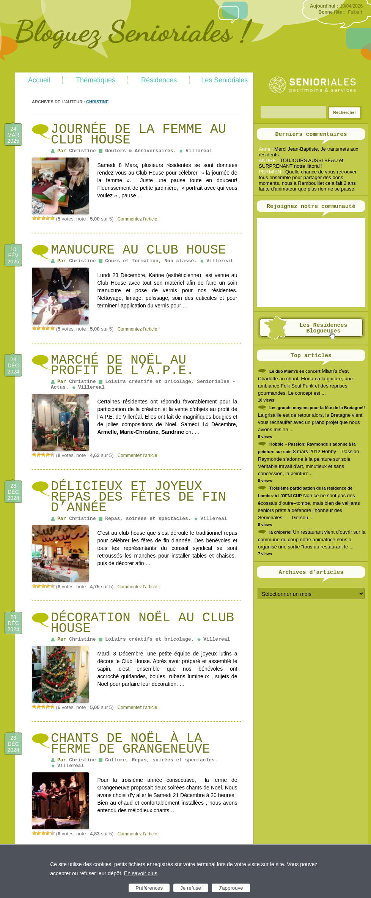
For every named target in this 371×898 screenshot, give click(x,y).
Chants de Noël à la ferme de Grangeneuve (130, 744)
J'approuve (231, 888)
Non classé (179, 261)
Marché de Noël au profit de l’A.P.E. (122, 365)
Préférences (149, 888)
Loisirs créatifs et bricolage (148, 381)
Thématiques (95, 80)
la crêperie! (280, 532)
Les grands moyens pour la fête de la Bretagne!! (317, 407)
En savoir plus (140, 873)
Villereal (199, 151)
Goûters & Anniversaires (139, 151)
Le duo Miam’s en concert (295, 371)
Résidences (159, 80)
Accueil (39, 80)
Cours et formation (131, 261)
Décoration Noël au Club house (142, 623)
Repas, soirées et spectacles (146, 518)
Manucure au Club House (138, 250)
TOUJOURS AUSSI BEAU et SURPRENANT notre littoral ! (301, 163)
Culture (115, 760)
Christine (97, 101)
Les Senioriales (224, 80)
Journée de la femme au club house (138, 135)
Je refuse (190, 888)
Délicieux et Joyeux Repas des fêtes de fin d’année (138, 497)
